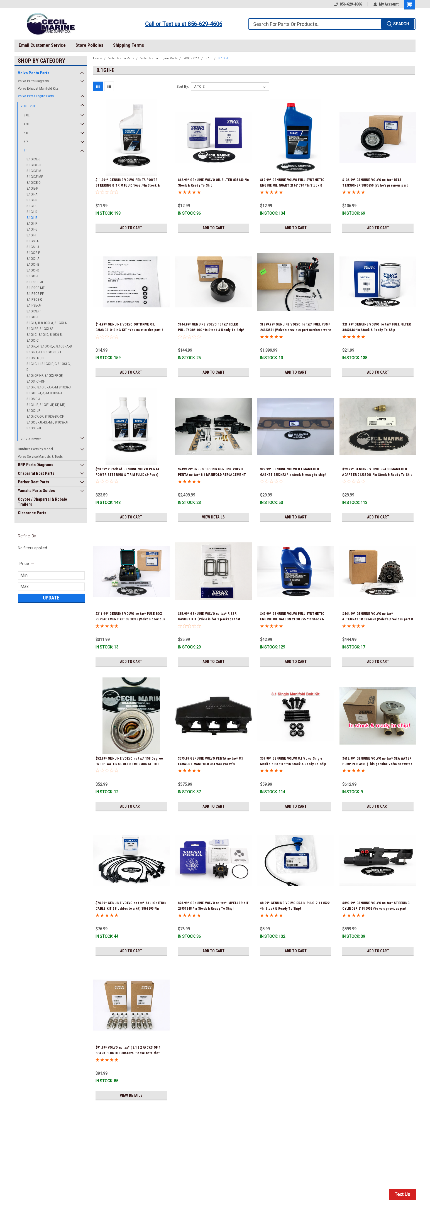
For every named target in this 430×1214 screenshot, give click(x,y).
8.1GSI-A (32, 241)
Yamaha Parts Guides (36, 490)
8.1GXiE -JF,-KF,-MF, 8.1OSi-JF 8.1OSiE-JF (47, 425)
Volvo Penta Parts (33, 72)
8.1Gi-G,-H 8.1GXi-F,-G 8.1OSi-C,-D (49, 367)
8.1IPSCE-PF (35, 294)
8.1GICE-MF (34, 177)
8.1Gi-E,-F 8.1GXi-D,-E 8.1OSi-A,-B (49, 346)
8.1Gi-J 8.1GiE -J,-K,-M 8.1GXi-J (48, 387)
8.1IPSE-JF (33, 305)
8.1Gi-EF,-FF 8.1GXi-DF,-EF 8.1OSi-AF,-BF (44, 355)
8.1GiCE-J (33, 159)
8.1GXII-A (32, 258)
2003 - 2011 (29, 106)
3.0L (27, 115)
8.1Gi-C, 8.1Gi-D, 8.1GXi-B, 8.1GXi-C (44, 337)
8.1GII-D (31, 212)
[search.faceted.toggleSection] (27, 563)
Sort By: (183, 86)
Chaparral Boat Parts (36, 473)
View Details (213, 517)
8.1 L (27, 151)
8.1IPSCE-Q (34, 299)
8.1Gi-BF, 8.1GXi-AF (39, 329)
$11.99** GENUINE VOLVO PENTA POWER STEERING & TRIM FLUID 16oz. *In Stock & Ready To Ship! (128, 185)
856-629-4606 (348, 4)
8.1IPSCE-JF (35, 282)
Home (97, 58)
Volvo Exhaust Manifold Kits (38, 88)
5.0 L (27, 133)
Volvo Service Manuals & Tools (40, 456)
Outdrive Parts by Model (35, 449)
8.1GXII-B (32, 264)
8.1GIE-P (32, 188)
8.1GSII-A (32, 247)
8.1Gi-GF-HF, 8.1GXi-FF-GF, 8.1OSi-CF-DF (44, 378)
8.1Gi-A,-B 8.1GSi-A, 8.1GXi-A (46, 323)
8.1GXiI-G (33, 317)
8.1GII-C (32, 206)
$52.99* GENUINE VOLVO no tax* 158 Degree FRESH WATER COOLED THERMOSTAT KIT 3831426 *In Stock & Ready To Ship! (129, 764)
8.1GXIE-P (33, 253)
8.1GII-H (32, 235)
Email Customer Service (42, 45)
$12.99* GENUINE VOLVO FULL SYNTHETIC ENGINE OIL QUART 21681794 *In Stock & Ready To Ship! (292, 185)
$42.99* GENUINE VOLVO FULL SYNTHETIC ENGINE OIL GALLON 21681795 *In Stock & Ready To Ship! (292, 619)
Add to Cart (131, 228)
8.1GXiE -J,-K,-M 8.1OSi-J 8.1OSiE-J (44, 396)
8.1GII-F (31, 223)
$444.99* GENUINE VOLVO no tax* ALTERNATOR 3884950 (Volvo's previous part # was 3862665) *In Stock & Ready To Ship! (377, 619)
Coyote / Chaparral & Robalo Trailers (42, 502)
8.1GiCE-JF (34, 165)
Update (51, 598)
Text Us (402, 1194)
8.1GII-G (32, 229)
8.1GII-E (31, 218)
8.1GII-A (31, 194)
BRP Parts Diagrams (35, 464)
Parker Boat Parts (33, 481)
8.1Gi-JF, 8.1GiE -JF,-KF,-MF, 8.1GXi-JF (45, 408)
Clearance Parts (32, 512)
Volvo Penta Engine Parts (36, 96)
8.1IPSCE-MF (35, 288)
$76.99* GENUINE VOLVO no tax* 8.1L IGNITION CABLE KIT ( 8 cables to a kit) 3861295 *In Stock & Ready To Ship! (131, 908)
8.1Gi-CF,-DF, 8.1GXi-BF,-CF (45, 416)
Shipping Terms (128, 45)
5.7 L (27, 142)
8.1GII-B (31, 200)
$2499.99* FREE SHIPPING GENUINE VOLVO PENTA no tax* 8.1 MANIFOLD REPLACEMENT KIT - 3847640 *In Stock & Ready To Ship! (212, 474)
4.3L (27, 124)
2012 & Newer (31, 439)
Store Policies (89, 45)
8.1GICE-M (33, 171)
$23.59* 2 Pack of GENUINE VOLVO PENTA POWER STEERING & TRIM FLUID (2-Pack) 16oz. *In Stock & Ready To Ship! (127, 474)
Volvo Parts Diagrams (33, 81)
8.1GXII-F (32, 276)
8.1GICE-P (33, 311)
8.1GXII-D (32, 270)
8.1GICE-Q (33, 182)
